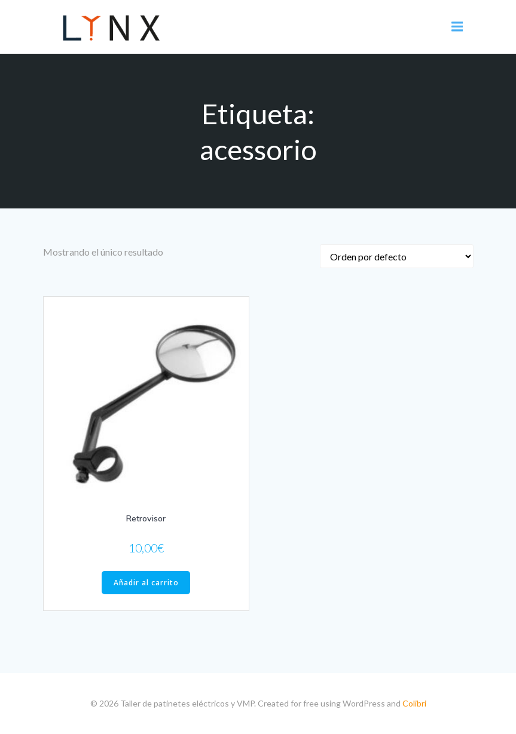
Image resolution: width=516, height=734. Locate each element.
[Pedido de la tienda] (397, 256)
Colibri (414, 703)
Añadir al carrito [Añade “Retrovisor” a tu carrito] (146, 583)
